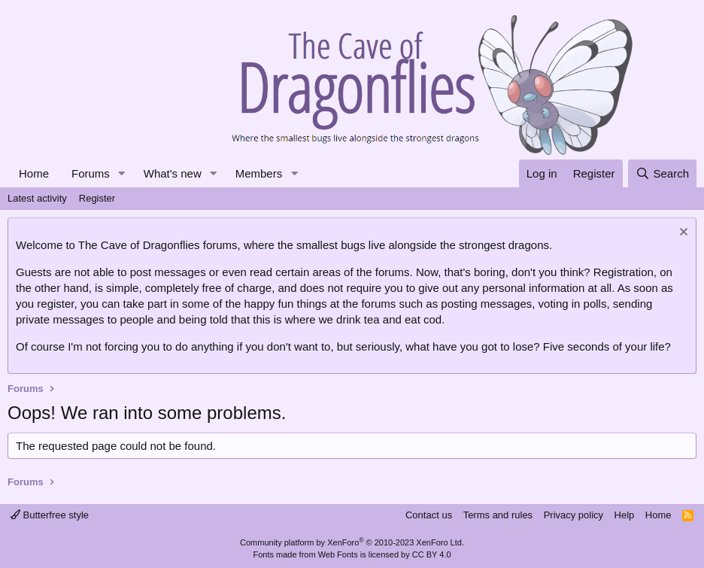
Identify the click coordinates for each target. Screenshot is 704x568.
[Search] (662, 173)
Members (259, 173)
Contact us (428, 515)
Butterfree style (50, 515)
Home (34, 173)
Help (624, 515)
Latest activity (37, 198)
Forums (90, 173)
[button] (121, 173)
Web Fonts (338, 554)
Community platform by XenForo (352, 542)
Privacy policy (573, 515)
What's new (173, 173)
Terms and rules (498, 515)
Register (97, 198)
